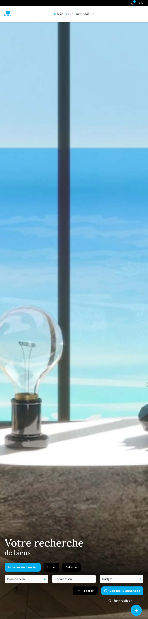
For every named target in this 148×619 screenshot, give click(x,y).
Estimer (72, 572)
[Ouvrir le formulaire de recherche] (85, 595)
